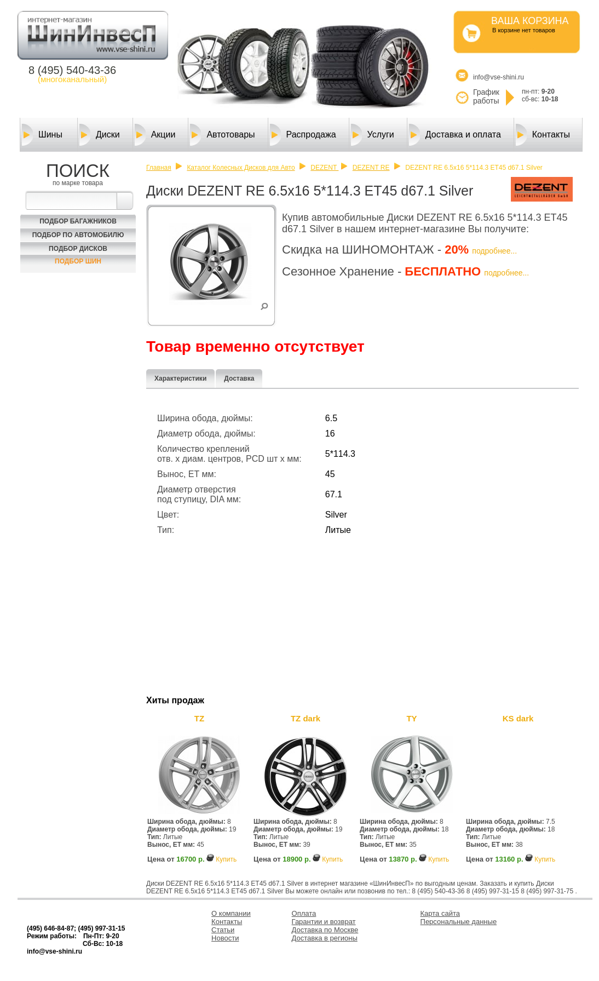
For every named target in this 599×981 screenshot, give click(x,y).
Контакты (543, 135)
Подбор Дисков (78, 249)
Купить (226, 859)
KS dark (518, 718)
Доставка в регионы (325, 938)
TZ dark (305, 718)
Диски (99, 135)
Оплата (304, 913)
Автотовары (222, 135)
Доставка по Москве (325, 930)
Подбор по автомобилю (78, 235)
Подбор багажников (78, 221)
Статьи (222, 930)
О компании (231, 913)
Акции (155, 135)
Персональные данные (459, 921)
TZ (199, 718)
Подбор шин (78, 261)
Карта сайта (440, 913)
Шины (42, 135)
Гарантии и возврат (324, 921)
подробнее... (494, 250)
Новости (225, 938)
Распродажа (303, 135)
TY (411, 718)
